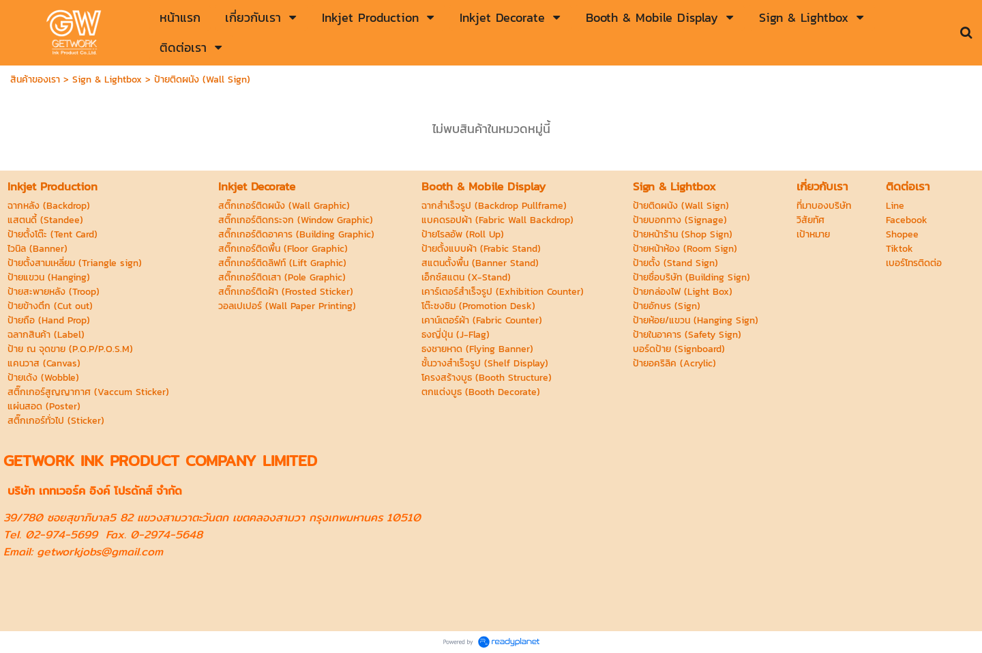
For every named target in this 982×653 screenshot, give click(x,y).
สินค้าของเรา (35, 79)
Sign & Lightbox (107, 79)
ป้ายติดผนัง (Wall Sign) (202, 79)
